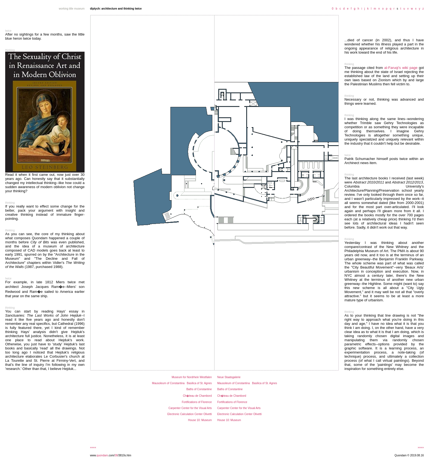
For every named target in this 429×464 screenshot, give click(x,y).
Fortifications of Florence (197, 402)
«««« (93, 447)
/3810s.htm (124, 455)
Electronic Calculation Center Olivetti (189, 414)
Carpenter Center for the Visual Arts (190, 408)
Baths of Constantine (199, 389)
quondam (102, 455)
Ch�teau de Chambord (197, 395)
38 (116, 455)
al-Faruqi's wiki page (401, 68)
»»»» (421, 447)
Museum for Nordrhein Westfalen (192, 377)
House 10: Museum (200, 420)
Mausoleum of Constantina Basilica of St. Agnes (182, 383)
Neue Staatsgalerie (228, 377)
